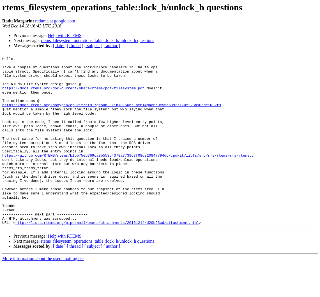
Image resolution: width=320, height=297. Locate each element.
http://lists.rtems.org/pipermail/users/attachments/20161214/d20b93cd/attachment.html (107, 256)
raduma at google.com (55, 20)
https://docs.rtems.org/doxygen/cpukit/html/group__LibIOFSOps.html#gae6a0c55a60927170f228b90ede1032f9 (111, 114)
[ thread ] (75, 45)
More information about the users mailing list (43, 292)
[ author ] (111, 45)
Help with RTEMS (65, 35)
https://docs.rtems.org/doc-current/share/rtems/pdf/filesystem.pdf (73, 94)
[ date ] (59, 45)
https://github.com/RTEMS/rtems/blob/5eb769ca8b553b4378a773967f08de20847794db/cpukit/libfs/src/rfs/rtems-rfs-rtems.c (128, 175)
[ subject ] (93, 45)
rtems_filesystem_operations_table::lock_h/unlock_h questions (97, 40)
